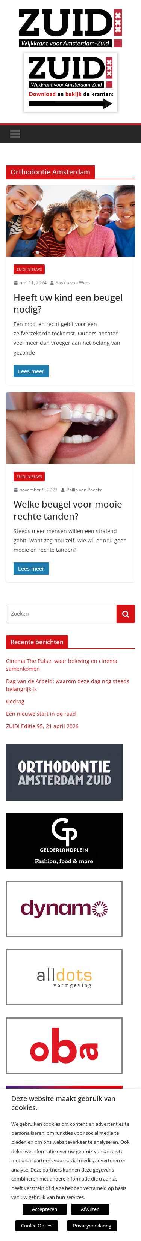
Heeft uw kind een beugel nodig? (68, 303)
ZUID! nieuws (29, 269)
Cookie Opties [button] (36, 1225)
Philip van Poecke (85, 490)
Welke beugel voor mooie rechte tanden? (68, 510)
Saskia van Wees (73, 282)
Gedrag (15, 701)
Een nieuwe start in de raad (41, 713)
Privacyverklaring (92, 1225)
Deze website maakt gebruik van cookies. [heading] (63, 1103)
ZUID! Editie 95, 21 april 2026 (42, 726)
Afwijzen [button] (90, 1209)
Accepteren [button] (44, 1209)
